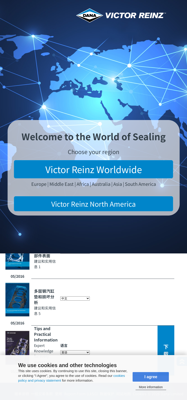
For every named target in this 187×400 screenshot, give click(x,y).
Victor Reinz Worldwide (93, 169)
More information (151, 387)
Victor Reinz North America (93, 204)
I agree (150, 377)
